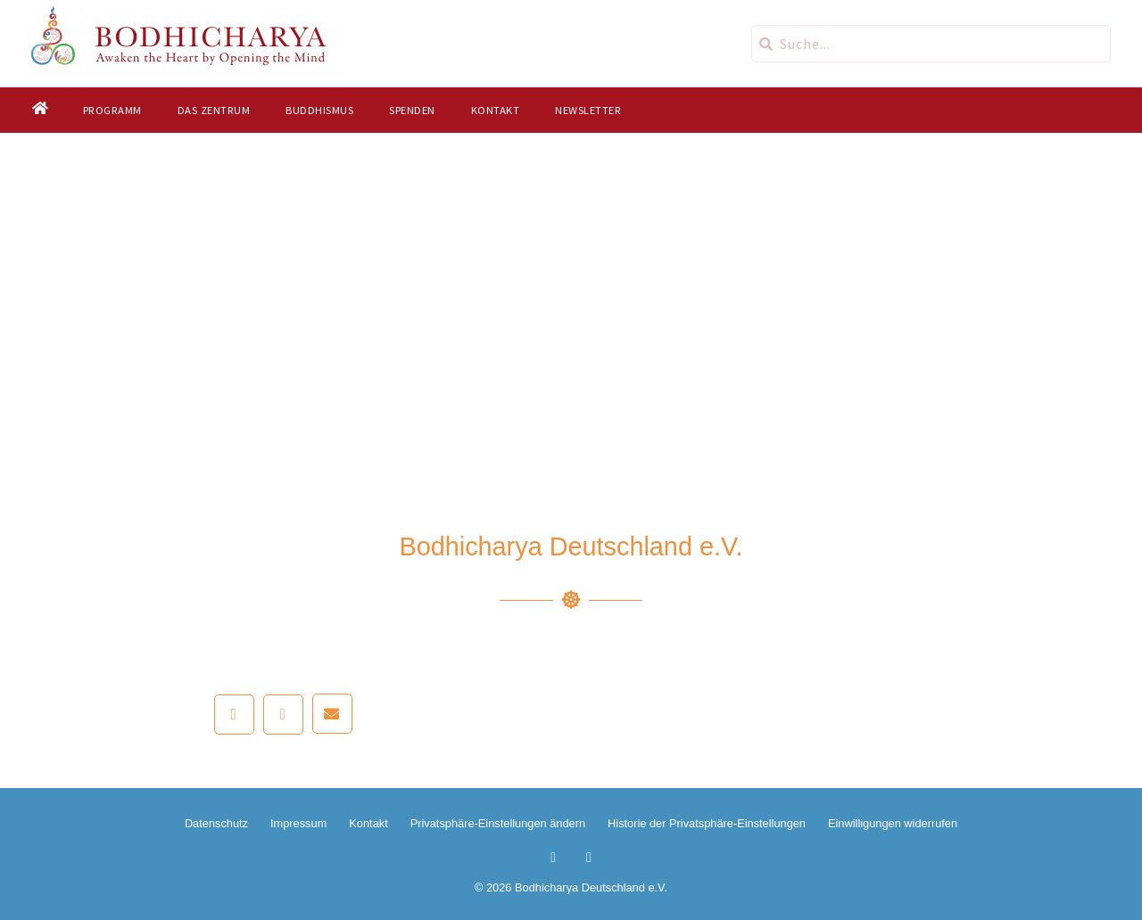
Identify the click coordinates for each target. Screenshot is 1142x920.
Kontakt (494, 110)
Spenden (412, 110)
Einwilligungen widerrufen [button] (892, 823)
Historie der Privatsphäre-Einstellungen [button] (707, 823)
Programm (111, 110)
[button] (234, 714)
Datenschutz (216, 823)
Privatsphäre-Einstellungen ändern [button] (497, 823)
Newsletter (588, 110)
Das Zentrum (213, 110)
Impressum (298, 823)
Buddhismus (319, 110)
